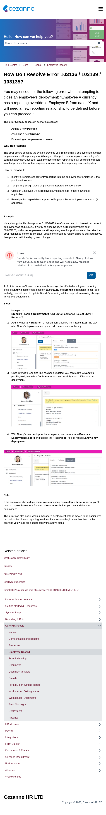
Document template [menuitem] (19, 671)
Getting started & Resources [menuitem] (21, 606)
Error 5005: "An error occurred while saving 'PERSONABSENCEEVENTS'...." (41, 590)
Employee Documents (14, 582)
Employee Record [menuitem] (19, 652)
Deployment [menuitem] (15, 711)
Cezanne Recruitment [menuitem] (17, 757)
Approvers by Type (13, 574)
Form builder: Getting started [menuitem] (25, 685)
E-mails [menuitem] (13, 678)
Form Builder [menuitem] (12, 744)
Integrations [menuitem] (11, 737)
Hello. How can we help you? (28, 37)
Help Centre (10, 65)
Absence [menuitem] (13, 717)
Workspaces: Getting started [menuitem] (24, 691)
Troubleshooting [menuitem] (17, 658)
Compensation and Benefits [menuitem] (24, 639)
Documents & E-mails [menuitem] (17, 750)
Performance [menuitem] (12, 763)
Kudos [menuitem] (12, 632)
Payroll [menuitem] (9, 730)
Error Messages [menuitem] (17, 704)
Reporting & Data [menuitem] (14, 619)
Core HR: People (32, 65)
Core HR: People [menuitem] (14, 625)
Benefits (8, 566)
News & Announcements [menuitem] (18, 599)
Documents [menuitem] (15, 665)
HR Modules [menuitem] (12, 724)
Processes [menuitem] (14, 645)
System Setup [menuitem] (13, 612)
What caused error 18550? (17, 558)
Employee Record (57, 65)
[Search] (99, 43)
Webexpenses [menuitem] (13, 776)
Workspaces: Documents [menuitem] (22, 698)
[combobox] (50, 43)
